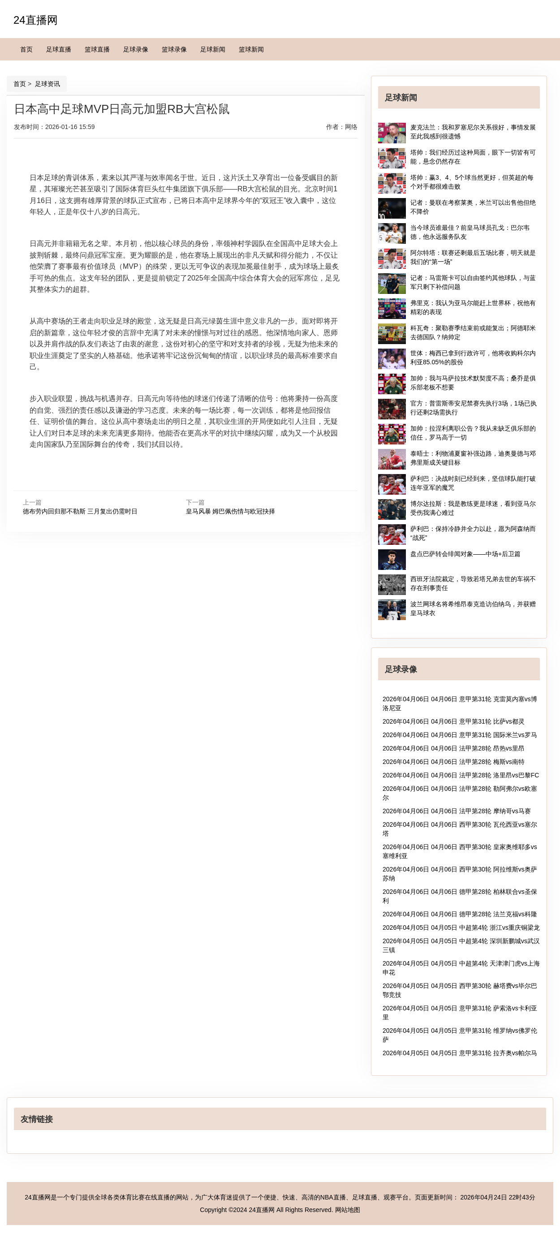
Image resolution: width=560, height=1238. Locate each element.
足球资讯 (46, 83)
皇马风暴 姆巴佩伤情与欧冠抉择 (231, 511)
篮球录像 (174, 49)
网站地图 (347, 1209)
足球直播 (58, 49)
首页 (26, 49)
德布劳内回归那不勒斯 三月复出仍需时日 (80, 511)
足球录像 (135, 49)
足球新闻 (212, 49)
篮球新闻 (251, 49)
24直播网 (35, 20)
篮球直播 (97, 49)
